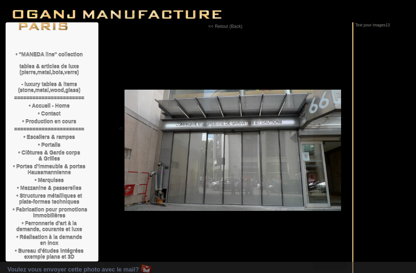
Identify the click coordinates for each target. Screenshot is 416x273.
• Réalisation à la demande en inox (49, 240)
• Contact (49, 114)
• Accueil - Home (49, 106)
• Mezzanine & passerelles (49, 188)
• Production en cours (49, 122)
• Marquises (49, 180)
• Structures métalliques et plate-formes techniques (49, 199)
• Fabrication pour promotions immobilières (49, 213)
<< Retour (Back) (225, 26)
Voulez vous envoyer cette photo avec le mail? (79, 269)
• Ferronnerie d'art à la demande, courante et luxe (49, 226)
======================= (49, 98)
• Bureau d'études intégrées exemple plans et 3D (49, 254)
